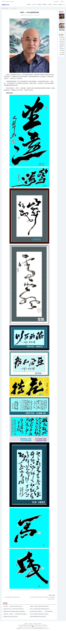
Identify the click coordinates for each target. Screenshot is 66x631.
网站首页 (29, 4)
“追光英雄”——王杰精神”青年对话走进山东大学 (13, 606)
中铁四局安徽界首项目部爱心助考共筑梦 (38, 616)
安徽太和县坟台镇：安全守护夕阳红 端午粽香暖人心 (14, 608)
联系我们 (39, 623)
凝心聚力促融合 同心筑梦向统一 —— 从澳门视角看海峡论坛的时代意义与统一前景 (41, 612)
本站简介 (30, 623)
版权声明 (35, 623)
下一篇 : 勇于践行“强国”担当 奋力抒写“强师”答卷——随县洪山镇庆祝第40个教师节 (42, 598)
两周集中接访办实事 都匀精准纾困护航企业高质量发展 (14, 611)
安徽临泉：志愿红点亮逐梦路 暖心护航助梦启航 (39, 606)
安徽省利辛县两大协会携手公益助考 (11, 616)
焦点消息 (34, 4)
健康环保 (45, 4)
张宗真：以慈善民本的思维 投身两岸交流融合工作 (40, 608)
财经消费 (60, 4)
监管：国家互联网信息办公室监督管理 (26, 625)
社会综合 (50, 4)
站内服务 (62, 1)
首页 (10, 8)
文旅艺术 (55, 4)
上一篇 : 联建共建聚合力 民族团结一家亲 (12, 597)
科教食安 (39, 4)
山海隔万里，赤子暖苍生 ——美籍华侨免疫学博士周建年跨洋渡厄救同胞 (15, 614)
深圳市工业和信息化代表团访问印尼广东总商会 (39, 614)
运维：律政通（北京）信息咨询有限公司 (40, 625)
